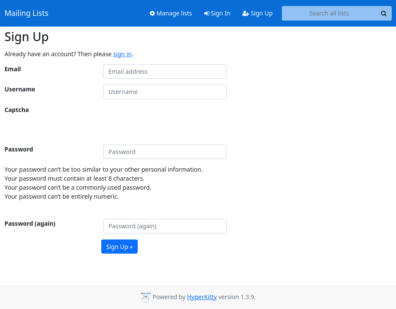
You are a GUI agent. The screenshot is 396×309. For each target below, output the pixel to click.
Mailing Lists (26, 13)
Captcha (17, 110)
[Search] (384, 13)
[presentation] (168, 122)
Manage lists (171, 13)
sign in (122, 54)
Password (19, 149)
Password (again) (30, 223)
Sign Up (257, 13)
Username (20, 89)
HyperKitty (202, 297)
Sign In (217, 13)
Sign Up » (119, 246)
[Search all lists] (329, 13)
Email (13, 69)
